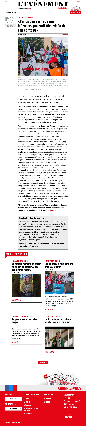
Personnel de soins (28, 89)
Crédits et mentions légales (14, 422)
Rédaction (27, 405)
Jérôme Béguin (65, 34)
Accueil (26, 399)
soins (20, 89)
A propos (27, 402)
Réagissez (10, 26)
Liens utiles (28, 414)
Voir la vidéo (16, 300)
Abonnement (47, 399)
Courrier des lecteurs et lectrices (32, 409)
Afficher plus (43, 362)
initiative (38, 89)
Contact (67, 410)
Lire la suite (49, 309)
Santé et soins (26, 18)
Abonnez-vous (75, 13)
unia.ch (53, 210)
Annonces (47, 402)
